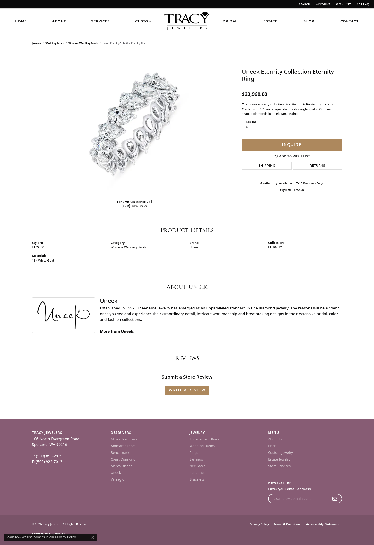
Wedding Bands (55, 43)
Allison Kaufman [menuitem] (124, 439)
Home (21, 21)
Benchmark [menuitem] (120, 452)
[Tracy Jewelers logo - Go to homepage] (187, 21)
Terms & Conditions (287, 524)
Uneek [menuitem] (116, 472)
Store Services (279, 466)
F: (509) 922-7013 (47, 461)
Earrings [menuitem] (196, 459)
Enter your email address (289, 489)
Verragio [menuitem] (117, 479)
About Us (275, 439)
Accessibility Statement (323, 524)
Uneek (194, 247)
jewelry (36, 43)
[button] (304, 4)
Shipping (267, 165)
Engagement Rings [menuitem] (204, 439)
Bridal (230, 21)
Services (100, 21)
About (59, 21)
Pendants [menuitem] (197, 472)
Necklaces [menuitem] (197, 466)
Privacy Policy (259, 524)
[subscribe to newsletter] (335, 498)
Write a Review (187, 390)
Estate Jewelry (279, 459)
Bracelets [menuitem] (196, 479)
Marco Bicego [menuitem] (122, 466)
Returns (317, 165)
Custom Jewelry (280, 452)
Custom (143, 21)
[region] (134, 124)
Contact (349, 21)
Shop (308, 21)
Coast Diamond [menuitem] (123, 459)
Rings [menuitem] (193, 452)
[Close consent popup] (92, 537)
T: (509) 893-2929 (47, 456)
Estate (270, 21)
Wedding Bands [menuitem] (202, 446)
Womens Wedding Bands (83, 43)
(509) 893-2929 (134, 206)
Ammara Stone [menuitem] (123, 446)
